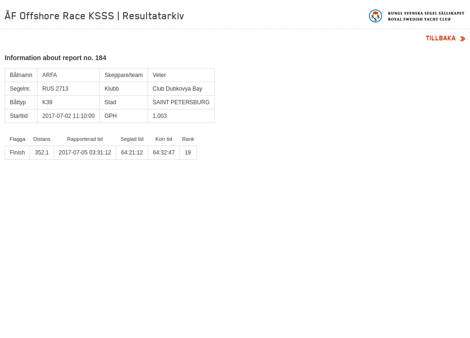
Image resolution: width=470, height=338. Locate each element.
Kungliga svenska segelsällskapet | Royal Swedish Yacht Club (417, 16)
